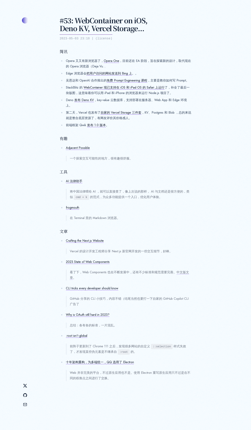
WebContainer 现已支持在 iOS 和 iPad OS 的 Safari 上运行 (124, 87)
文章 (63, 231)
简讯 (63, 51)
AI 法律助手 (74, 181)
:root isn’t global (76, 335)
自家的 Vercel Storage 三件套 (121, 112)
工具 (63, 172)
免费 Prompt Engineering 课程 (127, 80)
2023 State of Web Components (88, 262)
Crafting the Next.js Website (85, 240)
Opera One (111, 61)
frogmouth (72, 207)
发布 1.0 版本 (96, 125)
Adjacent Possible (78, 148)
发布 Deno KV (84, 100)
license (103, 38)
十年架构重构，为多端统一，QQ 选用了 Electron (100, 362)
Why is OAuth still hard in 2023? (87, 314)
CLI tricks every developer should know (92, 288)
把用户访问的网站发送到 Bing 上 (109, 73)
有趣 (63, 138)
